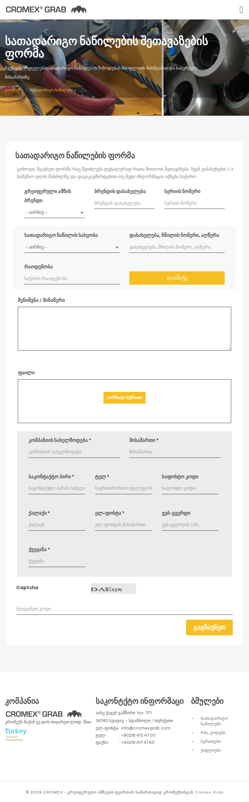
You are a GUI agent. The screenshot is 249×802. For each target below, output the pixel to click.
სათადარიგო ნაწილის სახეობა (61, 235)
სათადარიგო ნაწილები (214, 721)
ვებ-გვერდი (176, 513)
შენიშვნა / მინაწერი (41, 300)
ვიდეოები (211, 750)
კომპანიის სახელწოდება (60, 440)
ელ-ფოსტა (109, 513)
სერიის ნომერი (182, 191)
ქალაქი (39, 513)
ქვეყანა (39, 549)
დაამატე (177, 277)
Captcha (27, 587)
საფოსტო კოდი (180, 476)
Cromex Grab (209, 792)
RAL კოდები (213, 733)
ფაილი (26, 372)
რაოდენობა (38, 267)
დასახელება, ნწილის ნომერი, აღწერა (174, 235)
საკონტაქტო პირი (51, 476)
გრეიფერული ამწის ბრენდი (47, 196)
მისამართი (144, 440)
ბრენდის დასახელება (120, 191)
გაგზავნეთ (209, 627)
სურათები (211, 742)
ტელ (102, 476)
